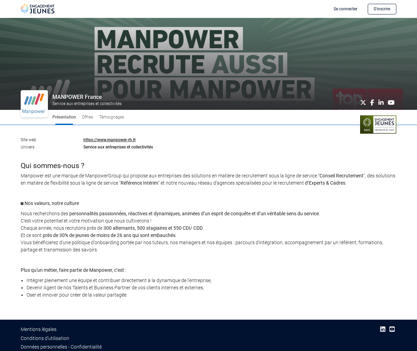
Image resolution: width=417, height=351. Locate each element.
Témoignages (111, 117)
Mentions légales (39, 329)
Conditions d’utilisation (45, 338)
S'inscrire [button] (382, 9)
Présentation (64, 117)
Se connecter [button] (345, 9)
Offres (87, 117)
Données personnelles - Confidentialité (61, 347)
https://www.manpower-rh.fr (109, 139)
